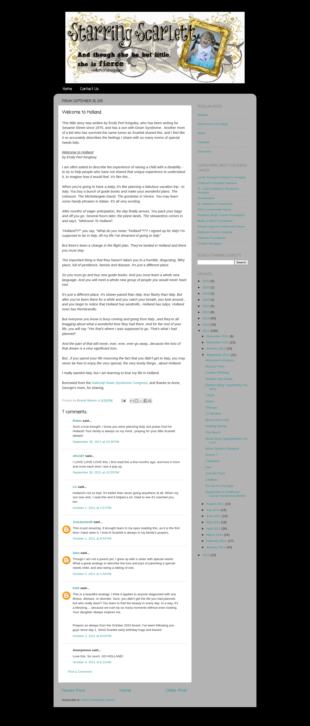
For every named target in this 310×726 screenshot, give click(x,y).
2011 (206, 331)
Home (67, 89)
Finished (203, 142)
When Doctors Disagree (222, 448)
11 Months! (213, 413)
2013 (206, 318)
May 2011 (213, 522)
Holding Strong (215, 426)
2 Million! (211, 479)
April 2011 (214, 528)
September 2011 (218, 355)
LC (75, 487)
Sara (76, 553)
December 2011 (218, 336)
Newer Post (73, 690)
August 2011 (215, 504)
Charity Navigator (209, 243)
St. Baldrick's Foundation (215, 204)
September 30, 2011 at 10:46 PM (96, 441)
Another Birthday (217, 372)
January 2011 (216, 547)
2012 (206, 324)
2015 (206, 306)
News (201, 133)
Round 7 (211, 454)
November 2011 (218, 342)
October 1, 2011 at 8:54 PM (92, 538)
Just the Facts (215, 473)
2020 (206, 287)
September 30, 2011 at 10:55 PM (96, 472)
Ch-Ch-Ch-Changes (219, 486)
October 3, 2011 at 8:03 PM (92, 636)
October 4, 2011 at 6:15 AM (92, 662)
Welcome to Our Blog (212, 124)
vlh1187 (78, 456)
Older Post (176, 690)
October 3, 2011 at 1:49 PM (92, 574)
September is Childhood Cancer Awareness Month (225, 494)
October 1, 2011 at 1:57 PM (92, 508)
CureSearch (205, 198)
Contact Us (89, 89)
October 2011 (216, 348)
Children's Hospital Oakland (217, 183)
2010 (206, 555)
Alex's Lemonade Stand (214, 209)
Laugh (209, 395)
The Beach (213, 432)
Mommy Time (215, 366)
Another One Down (219, 379)
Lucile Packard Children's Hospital (221, 177)
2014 (206, 312)
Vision (209, 401)
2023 (206, 281)
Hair (208, 467)
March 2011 (215, 534)
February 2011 (217, 541)
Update (202, 115)
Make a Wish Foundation (215, 221)
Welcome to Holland (219, 360)
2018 (206, 293)
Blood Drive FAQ (217, 420)
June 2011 (214, 516)
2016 (206, 299)
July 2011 (213, 510)
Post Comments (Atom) (97, 700)
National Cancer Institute (214, 232)
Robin (77, 420)
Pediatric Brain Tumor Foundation (221, 215)
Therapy (211, 407)
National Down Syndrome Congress (119, 383)
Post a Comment (80, 671)
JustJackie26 (82, 522)
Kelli (76, 588)
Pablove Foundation (211, 238)
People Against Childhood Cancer (221, 226)
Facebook (212, 461)
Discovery (204, 151)
